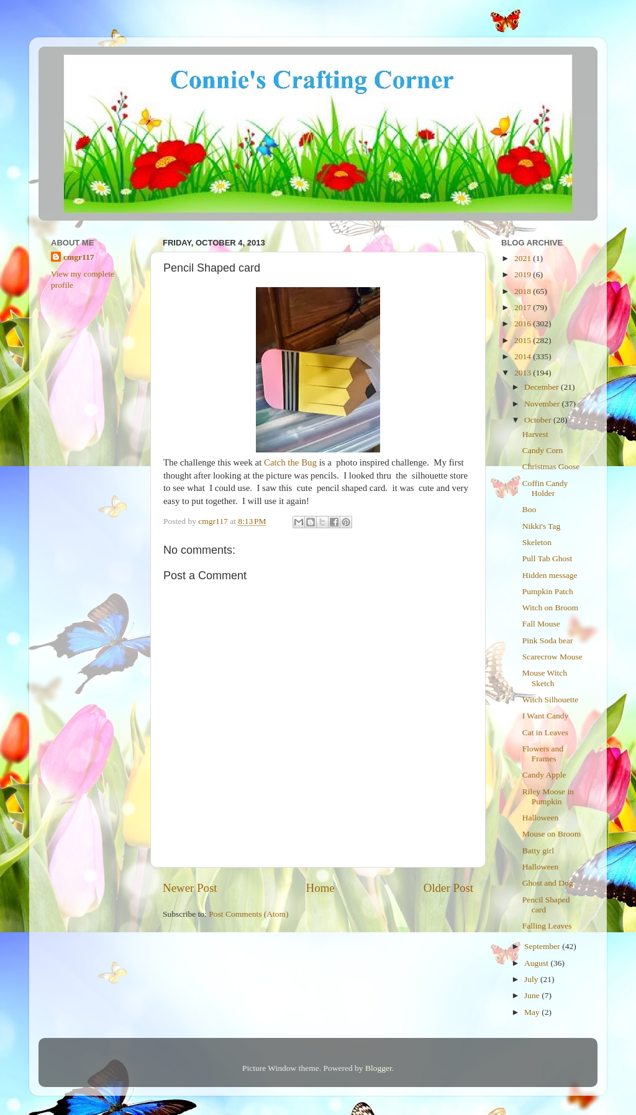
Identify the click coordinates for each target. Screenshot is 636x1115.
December (542, 387)
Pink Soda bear (547, 640)
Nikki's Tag (541, 526)
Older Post (448, 887)
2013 (523, 372)
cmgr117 (78, 257)
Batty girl (538, 850)
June (533, 995)
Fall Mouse (541, 623)
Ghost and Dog (547, 883)
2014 (523, 356)
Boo (529, 509)
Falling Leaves (547, 925)
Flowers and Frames (542, 753)
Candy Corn (542, 450)
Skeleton (537, 542)
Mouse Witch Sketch (544, 677)
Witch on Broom (550, 607)
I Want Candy (545, 715)
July (532, 979)
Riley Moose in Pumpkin (548, 796)
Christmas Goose (551, 466)
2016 (523, 323)
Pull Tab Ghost (547, 558)
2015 (523, 340)
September (543, 946)
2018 (523, 291)
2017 (523, 307)
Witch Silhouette (550, 699)
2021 (523, 258)
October (538, 419)
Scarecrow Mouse (552, 656)
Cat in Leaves (545, 732)
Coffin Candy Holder (545, 488)
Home (320, 887)
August (537, 963)
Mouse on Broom (551, 833)
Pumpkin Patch (547, 591)
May (533, 1012)
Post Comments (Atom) (248, 914)
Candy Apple (544, 774)
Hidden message (550, 575)
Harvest (535, 434)
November (542, 403)
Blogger (378, 1068)
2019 (523, 274)
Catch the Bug (290, 462)
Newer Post (190, 887)
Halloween (540, 817)
